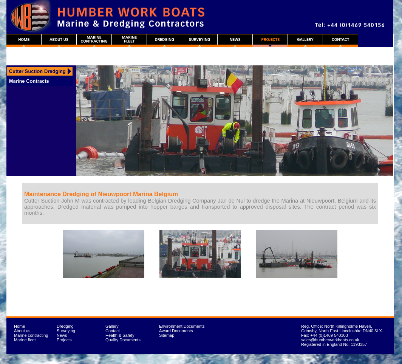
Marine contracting (31, 335)
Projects (64, 340)
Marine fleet (25, 340)
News (62, 335)
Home (19, 326)
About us (22, 330)
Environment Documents (181, 326)
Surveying (66, 330)
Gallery (112, 326)
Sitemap (166, 335)
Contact (112, 330)
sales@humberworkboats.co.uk (330, 340)
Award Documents (176, 330)
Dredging (65, 326)
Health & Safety (119, 335)
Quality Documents (123, 340)
